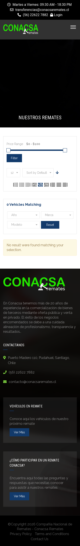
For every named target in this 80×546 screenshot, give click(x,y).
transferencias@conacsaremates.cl (42, 10)
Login (56, 15)
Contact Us (39, 539)
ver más (19, 432)
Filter (14, 158)
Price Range (15, 144)
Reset (50, 225)
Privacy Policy (21, 534)
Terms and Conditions (52, 534)
